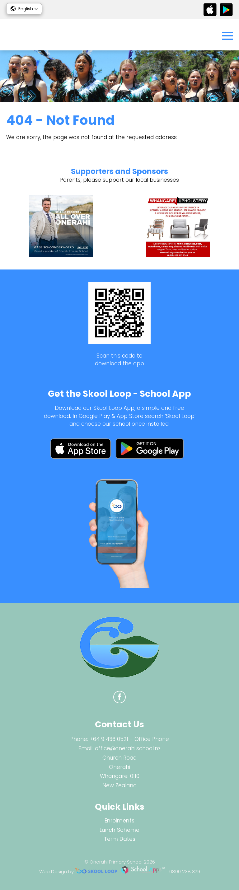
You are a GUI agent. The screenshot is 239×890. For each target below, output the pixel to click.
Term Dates (119, 839)
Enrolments (119, 820)
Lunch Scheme (119, 830)
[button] (24, 9)
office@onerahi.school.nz (128, 748)
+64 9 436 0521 (109, 739)
